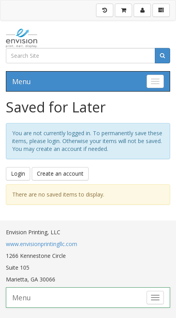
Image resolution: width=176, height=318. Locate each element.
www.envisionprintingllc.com (41, 244)
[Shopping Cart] (123, 10)
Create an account (60, 173)
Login (18, 173)
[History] (104, 10)
